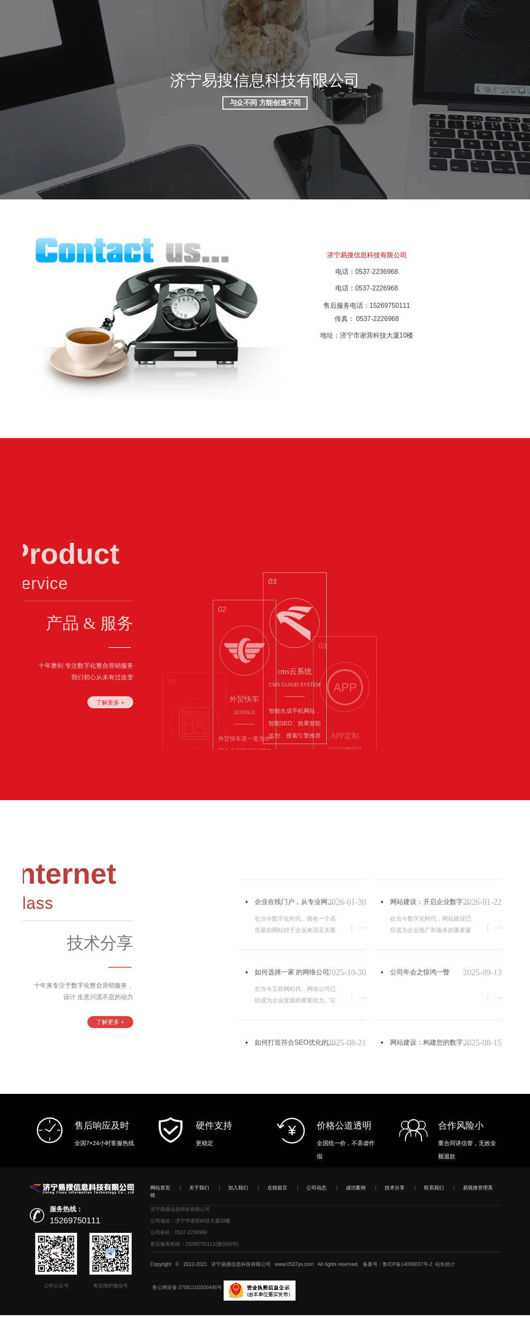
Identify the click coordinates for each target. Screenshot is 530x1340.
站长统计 (445, 1289)
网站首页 (160, 1212)
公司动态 (316, 1212)
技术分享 (395, 1212)
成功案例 (356, 1212)
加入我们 (238, 1212)
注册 (469, 45)
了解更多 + (65, 702)
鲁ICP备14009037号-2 (407, 1289)
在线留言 (277, 1212)
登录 (451, 45)
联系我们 (434, 1212)
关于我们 (199, 1212)
